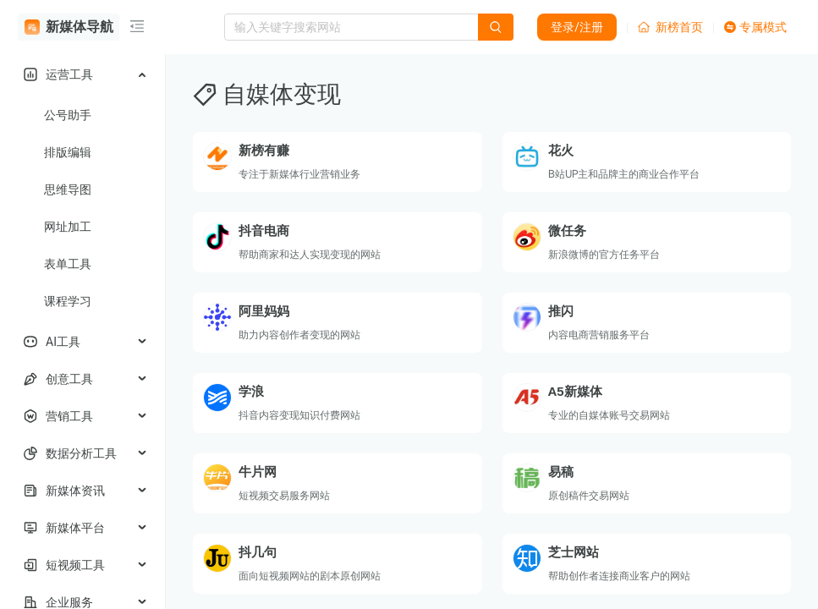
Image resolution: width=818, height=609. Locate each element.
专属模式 (755, 27)
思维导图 (67, 189)
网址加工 (67, 226)
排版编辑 (67, 152)
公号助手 (67, 115)
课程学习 (67, 301)
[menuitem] (82, 74)
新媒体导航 (69, 27)
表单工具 (67, 264)
